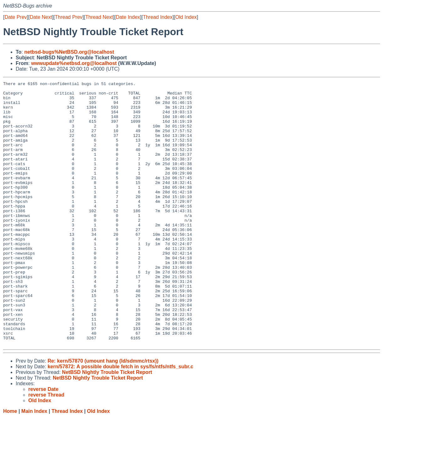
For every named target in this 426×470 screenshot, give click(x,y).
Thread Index (157, 17)
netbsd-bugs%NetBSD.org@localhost (69, 52)
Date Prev (15, 17)
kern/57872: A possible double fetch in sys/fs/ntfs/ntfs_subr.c (120, 419)
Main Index (34, 464)
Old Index (186, 17)
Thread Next (99, 17)
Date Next (41, 17)
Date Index (128, 17)
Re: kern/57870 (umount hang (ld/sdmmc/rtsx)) (102, 413)
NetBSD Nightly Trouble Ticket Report (107, 425)
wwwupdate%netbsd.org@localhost (74, 63)
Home (10, 464)
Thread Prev (69, 17)
